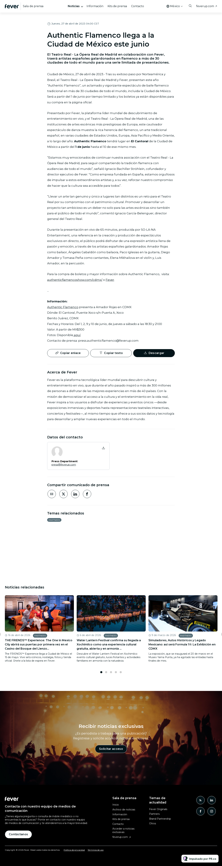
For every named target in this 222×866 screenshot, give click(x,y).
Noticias (74, 6)
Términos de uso (96, 850)
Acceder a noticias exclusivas (123, 830)
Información (95, 6)
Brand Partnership (160, 818)
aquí (77, 335)
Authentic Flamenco (62, 307)
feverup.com (205, 6)
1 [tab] (101, 674)
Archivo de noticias (123, 809)
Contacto (137, 6)
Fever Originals (158, 809)
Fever (110, 280)
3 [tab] (111, 674)
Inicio (115, 804)
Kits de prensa (117, 6)
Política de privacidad (74, 850)
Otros (152, 823)
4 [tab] (116, 674)
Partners (54, 520)
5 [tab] (121, 674)
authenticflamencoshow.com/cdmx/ (74, 280)
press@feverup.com (64, 464)
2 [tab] (106, 674)
